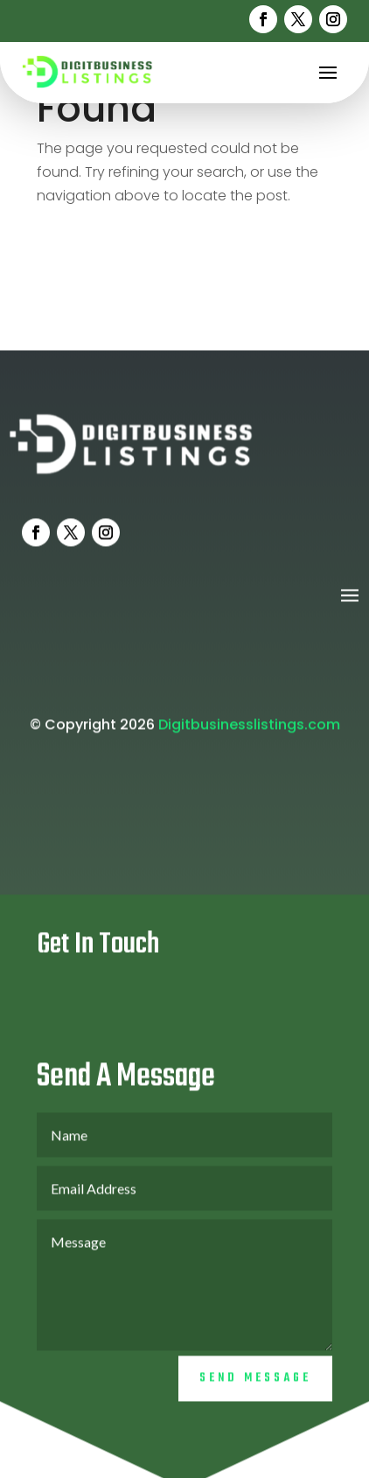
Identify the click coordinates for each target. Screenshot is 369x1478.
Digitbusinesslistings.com (249, 741)
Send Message (255, 1394)
